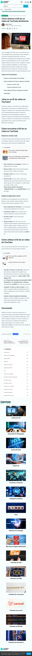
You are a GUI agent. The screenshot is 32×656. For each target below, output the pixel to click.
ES (28, 2)
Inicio (2, 9)
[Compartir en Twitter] (10, 28)
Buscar (26, 6)
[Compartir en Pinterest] (14, 28)
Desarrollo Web (8, 9)
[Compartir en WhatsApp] (12, 28)
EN (25, 2)
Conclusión (7, 93)
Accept (28, 653)
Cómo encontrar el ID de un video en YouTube (16, 81)
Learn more (21, 654)
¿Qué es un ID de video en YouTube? (14, 78)
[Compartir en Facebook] (7, 28)
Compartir (15, 334)
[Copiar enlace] (17, 28)
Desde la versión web (13, 84)
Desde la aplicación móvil (14, 87)
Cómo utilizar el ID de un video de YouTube (16, 90)
